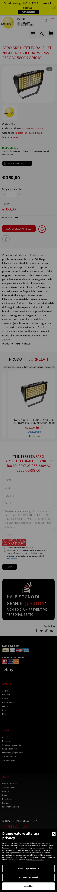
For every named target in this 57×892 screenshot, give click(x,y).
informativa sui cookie (35, 860)
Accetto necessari (28, 877)
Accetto (28, 886)
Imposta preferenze (28, 868)
